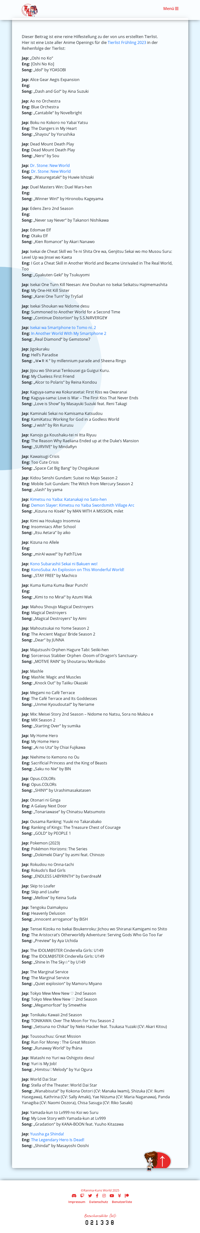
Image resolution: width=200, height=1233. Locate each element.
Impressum (76, 1202)
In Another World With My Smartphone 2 (68, 333)
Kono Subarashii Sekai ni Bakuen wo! (63, 563)
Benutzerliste (122, 1202)
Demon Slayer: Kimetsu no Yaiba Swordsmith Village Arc (82, 505)
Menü (170, 8)
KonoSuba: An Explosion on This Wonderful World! (77, 569)
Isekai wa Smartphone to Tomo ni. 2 (63, 327)
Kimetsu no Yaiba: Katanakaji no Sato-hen (68, 499)
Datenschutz (98, 1202)
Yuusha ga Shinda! (47, 1134)
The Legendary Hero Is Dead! (57, 1139)
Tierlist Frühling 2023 (127, 42)
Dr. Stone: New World (50, 165)
